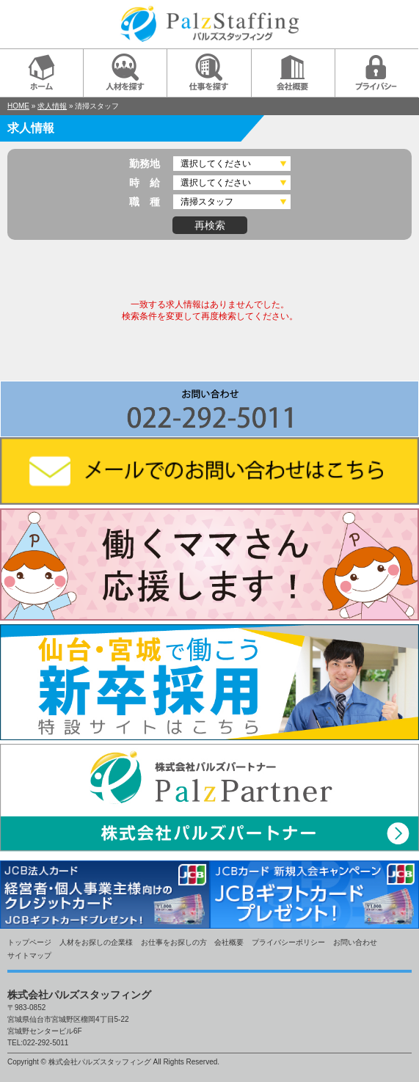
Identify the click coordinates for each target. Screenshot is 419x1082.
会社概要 (229, 942)
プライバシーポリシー (288, 942)
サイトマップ (29, 955)
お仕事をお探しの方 (174, 942)
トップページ (29, 942)
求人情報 (52, 106)
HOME (18, 106)
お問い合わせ (355, 942)
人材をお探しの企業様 (96, 942)
